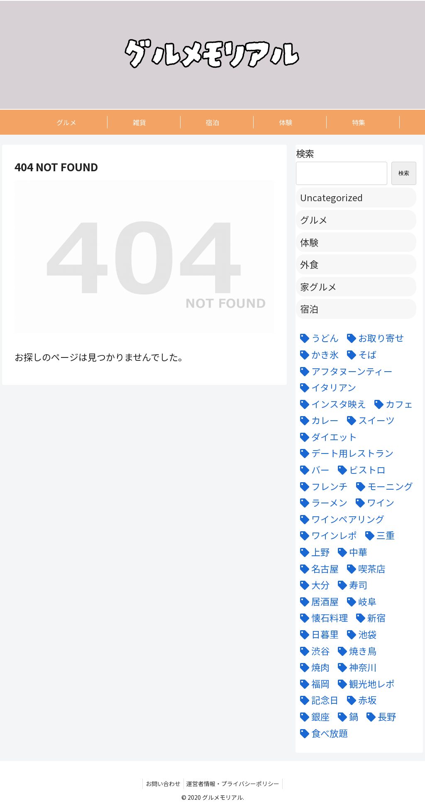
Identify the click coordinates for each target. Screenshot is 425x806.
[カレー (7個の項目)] (317, 420)
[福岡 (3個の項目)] (313, 683)
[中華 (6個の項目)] (350, 552)
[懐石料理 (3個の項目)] (322, 617)
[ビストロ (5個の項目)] (360, 469)
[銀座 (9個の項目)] (313, 716)
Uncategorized (331, 197)
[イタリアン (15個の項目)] (326, 387)
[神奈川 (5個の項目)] (355, 667)
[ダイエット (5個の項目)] (326, 437)
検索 (305, 153)
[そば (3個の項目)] (359, 354)
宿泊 (309, 308)
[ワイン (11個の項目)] (373, 502)
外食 (309, 264)
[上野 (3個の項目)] (313, 552)
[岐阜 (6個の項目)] (359, 601)
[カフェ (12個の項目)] (391, 404)
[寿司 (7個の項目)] (350, 585)
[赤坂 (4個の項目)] (359, 700)
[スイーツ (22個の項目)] (369, 420)
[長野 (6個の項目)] (379, 716)
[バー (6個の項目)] (313, 469)
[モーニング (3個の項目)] (382, 486)
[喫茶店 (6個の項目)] (364, 568)
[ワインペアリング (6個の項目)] (340, 519)
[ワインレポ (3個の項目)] (326, 535)
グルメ (313, 219)
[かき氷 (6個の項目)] (317, 354)
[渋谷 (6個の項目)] (313, 651)
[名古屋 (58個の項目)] (317, 568)
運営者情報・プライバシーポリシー (234, 783)
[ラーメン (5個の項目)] (321, 502)
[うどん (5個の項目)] (317, 338)
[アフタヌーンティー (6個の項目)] (344, 371)
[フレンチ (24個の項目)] (322, 486)
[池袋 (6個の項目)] (359, 634)
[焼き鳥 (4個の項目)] (355, 651)
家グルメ (318, 286)
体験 (309, 242)
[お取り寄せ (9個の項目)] (373, 338)
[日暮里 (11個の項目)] (317, 634)
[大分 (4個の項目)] (313, 585)
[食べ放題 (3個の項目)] (322, 733)
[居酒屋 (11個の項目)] (317, 601)
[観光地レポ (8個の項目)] (364, 683)
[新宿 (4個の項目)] (369, 617)
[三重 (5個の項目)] (378, 535)
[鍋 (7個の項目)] (346, 716)
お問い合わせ (161, 783)
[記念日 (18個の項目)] (317, 700)
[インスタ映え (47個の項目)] (331, 404)
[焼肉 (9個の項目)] (313, 667)
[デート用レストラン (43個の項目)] (344, 453)
